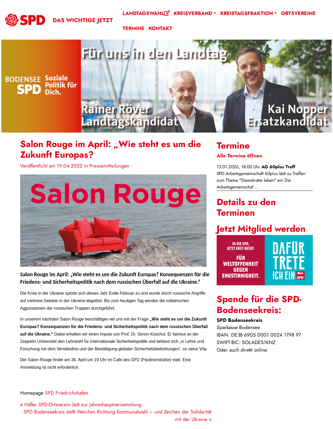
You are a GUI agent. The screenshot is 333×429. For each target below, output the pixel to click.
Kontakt (160, 28)
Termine (134, 28)
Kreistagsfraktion (246, 13)
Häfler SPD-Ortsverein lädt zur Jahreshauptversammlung (82, 404)
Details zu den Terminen (246, 207)
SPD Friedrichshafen (66, 392)
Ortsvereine (298, 13)
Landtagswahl (146, 13)
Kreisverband (193, 13)
